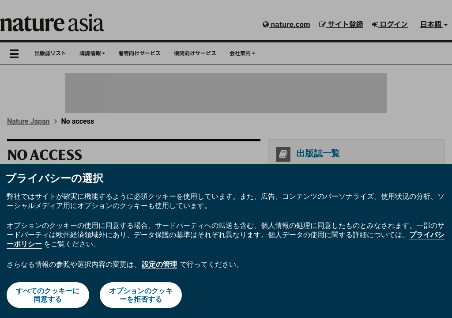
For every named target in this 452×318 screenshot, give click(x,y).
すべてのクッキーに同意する (47, 295)
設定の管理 (159, 264)
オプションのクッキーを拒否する (141, 295)
